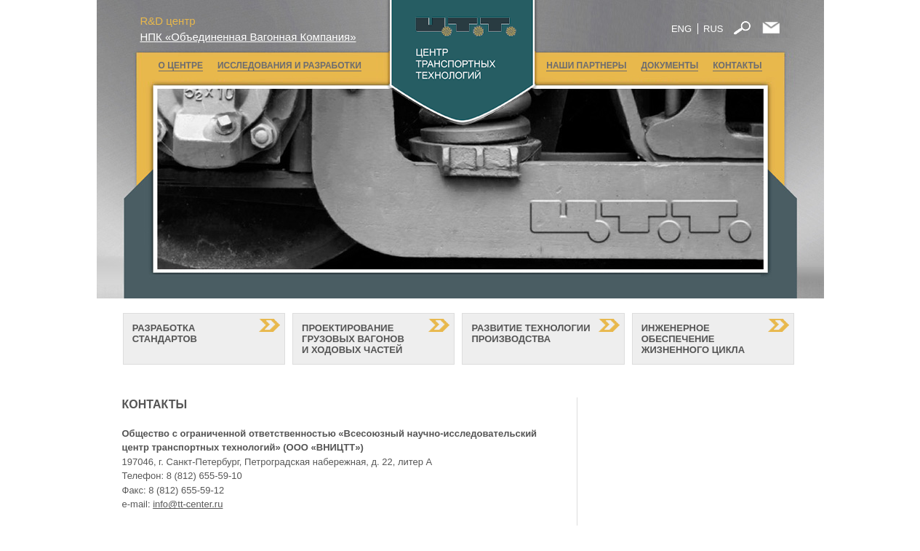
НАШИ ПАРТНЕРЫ (586, 65)
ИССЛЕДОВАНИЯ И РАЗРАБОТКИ (289, 65)
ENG (681, 28)
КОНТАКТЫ (737, 65)
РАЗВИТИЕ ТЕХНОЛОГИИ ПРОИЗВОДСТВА (530, 338)
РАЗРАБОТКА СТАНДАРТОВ (164, 338)
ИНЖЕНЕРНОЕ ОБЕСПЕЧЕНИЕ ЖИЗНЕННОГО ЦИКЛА (693, 338)
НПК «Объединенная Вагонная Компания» (248, 37)
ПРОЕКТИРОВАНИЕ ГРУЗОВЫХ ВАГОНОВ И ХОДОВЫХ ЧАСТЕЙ (353, 338)
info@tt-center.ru (188, 504)
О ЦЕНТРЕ (181, 65)
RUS (713, 28)
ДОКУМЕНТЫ (670, 65)
